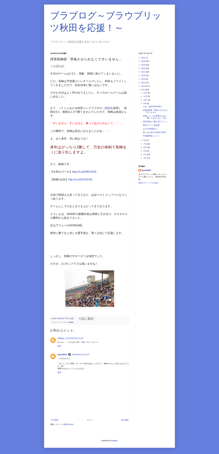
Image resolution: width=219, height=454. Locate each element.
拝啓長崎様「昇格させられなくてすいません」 (156, 111)
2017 (143, 72)
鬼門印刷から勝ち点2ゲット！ (155, 122)
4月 (145, 155)
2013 (143, 86)
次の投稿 (54, 420)
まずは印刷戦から (150, 129)
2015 (143, 79)
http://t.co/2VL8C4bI (80, 179)
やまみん (61, 338)
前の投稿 (125, 420)
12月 (145, 93)
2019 (143, 65)
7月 (145, 144)
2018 (143, 68)
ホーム (89, 420)
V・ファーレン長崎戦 (65, 322)
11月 (145, 96)
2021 (143, 58)
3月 (145, 158)
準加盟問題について (151, 136)
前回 (107, 108)
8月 (145, 140)
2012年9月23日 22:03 (74, 338)
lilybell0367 (62, 355)
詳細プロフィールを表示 (148, 183)
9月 (145, 103)
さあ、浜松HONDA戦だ (152, 106)
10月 (145, 100)
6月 (145, 147)
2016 (143, 75)
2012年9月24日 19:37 (80, 355)
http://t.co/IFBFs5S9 (84, 171)
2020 (143, 61)
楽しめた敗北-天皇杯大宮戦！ (155, 132)
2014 (143, 83)
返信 (59, 346)
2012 (143, 90)
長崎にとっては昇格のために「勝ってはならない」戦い (155, 117)
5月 (145, 151)
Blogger (114, 441)
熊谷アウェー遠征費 (151, 125)
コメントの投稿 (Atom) (64, 424)
